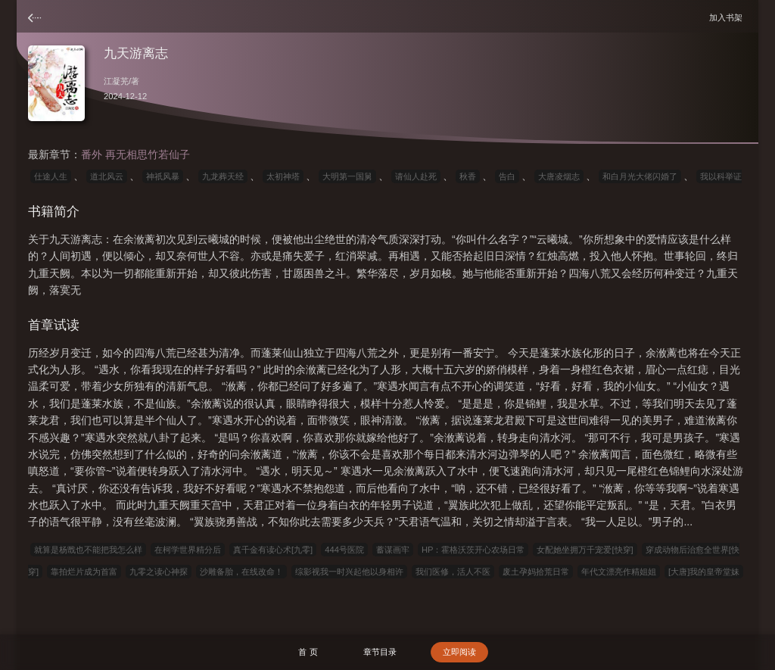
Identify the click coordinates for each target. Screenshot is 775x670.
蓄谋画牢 (392, 549)
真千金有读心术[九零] (273, 549)
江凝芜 (116, 81)
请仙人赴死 (416, 176)
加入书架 (728, 17)
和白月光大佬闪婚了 (639, 176)
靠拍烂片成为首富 (84, 571)
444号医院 (344, 549)
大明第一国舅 (347, 176)
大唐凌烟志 (559, 176)
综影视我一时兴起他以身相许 (349, 571)
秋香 (467, 176)
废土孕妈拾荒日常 (536, 571)
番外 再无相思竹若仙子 (135, 154)
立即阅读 (459, 651)
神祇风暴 (162, 176)
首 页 (307, 651)
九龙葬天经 (223, 176)
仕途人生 (50, 176)
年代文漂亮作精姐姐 (618, 571)
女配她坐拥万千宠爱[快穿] (585, 549)
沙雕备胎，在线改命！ (241, 571)
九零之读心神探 (158, 571)
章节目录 (380, 651)
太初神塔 (283, 176)
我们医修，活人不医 (453, 571)
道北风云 (106, 176)
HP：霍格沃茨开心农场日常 (473, 549)
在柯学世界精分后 (187, 549)
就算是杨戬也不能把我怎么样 (88, 549)
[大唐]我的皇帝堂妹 (703, 571)
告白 (507, 176)
